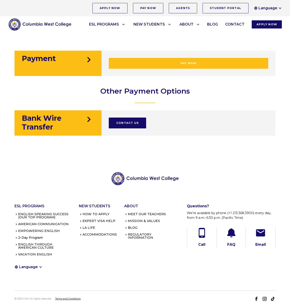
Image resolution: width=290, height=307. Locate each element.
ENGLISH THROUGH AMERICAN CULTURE (36, 246)
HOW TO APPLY (95, 214)
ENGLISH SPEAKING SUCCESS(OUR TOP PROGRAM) (43, 216)
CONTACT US (127, 123)
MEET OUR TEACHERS (147, 214)
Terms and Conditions (68, 298)
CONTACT (234, 24)
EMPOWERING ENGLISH (39, 230)
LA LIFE (88, 227)
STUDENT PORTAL (225, 8)
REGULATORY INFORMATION (140, 236)
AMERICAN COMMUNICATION (43, 224)
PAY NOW (148, 8)
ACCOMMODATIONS (99, 234)
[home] (40, 24)
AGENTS (183, 8)
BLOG (212, 24)
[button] (268, 8)
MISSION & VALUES (144, 220)
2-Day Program (30, 237)
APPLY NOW (110, 8)
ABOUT (186, 24)
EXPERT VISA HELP (98, 220)
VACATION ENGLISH (35, 254)
